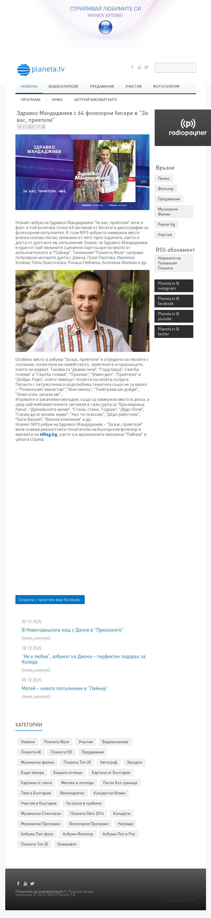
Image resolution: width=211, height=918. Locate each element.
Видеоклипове (115, 741)
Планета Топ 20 (77, 762)
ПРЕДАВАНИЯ (102, 86)
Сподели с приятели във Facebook (49, 599)
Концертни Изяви (109, 792)
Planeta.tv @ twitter (168, 331)
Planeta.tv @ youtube (168, 316)
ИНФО (57, 99)
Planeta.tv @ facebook (168, 301)
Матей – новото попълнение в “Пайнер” (65, 688)
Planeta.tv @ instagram (168, 285)
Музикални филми (37, 762)
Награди (125, 823)
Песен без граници (120, 782)
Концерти (121, 813)
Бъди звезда (32, 772)
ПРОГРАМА (30, 99)
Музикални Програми (40, 823)
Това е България (36, 792)
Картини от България (111, 772)
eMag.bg (48, 434)
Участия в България (39, 803)
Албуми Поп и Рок (119, 833)
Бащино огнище (67, 772)
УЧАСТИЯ (133, 86)
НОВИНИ (29, 86)
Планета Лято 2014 (87, 813)
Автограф (108, 762)
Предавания (93, 751)
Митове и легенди (77, 782)
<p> (82, 514)
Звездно (134, 762)
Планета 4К (31, 751)
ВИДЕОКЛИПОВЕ (63, 86)
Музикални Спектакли (41, 813)
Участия (86, 741)
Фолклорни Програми (88, 823)
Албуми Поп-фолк (37, 833)
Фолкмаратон (72, 792)
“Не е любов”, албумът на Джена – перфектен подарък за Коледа (83, 659)
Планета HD (61, 751)
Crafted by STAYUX (180, 900)
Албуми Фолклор (78, 833)
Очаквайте (67, 844)
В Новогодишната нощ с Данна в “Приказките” (73, 630)
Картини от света (36, 782)
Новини (28, 741)
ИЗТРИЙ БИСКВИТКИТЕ (95, 99)
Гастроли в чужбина (83, 803)
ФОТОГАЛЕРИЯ (166, 86)
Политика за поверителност (40, 891)
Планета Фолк (56, 741)
